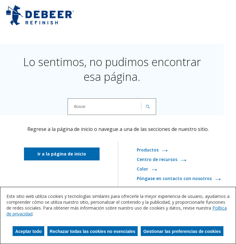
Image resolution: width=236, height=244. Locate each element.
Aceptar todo (28, 231)
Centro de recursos (158, 159)
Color (143, 169)
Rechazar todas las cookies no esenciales (93, 231)
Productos (148, 150)
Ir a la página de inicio (61, 154)
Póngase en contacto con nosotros (175, 178)
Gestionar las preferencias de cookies (182, 231)
